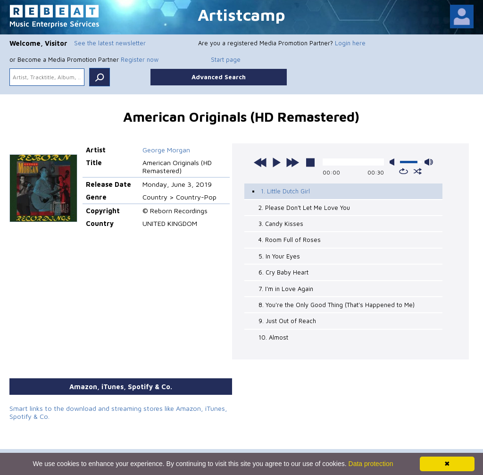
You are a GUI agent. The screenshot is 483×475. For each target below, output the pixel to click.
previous (260, 162)
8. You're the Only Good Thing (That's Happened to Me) (336, 304)
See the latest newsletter (110, 43)
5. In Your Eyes (279, 256)
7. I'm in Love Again (285, 288)
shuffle (418, 171)
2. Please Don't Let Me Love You (304, 207)
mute (394, 162)
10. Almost (273, 337)
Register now (139, 59)
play (276, 162)
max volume (429, 162)
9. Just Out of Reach (287, 321)
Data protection (371, 463)
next (292, 162)
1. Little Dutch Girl (285, 191)
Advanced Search (219, 77)
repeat (403, 171)
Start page (226, 59)
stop (310, 162)
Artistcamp (241, 14)
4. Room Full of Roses (289, 239)
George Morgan (166, 150)
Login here (350, 43)
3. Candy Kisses (280, 223)
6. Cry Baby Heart (283, 272)
